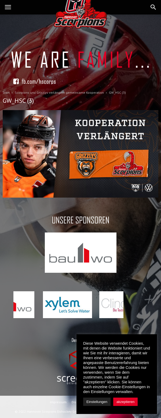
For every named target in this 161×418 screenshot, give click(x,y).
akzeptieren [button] (125, 402)
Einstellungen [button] (96, 402)
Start (6, 92)
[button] (153, 7)
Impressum (58, 402)
